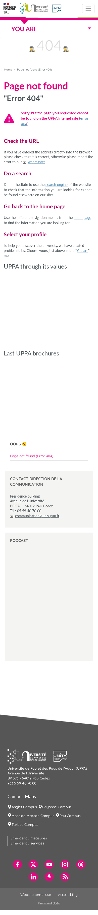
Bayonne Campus (57, 807)
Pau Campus (70, 815)
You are (82, 250)
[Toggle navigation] (88, 8)
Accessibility (68, 894)
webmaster (36, 162)
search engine (56, 185)
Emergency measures (29, 838)
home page (82, 218)
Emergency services (27, 843)
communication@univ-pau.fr (37, 516)
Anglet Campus (24, 807)
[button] (57, 8)
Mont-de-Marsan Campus (33, 815)
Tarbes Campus (25, 824)
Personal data (49, 903)
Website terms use (35, 894)
